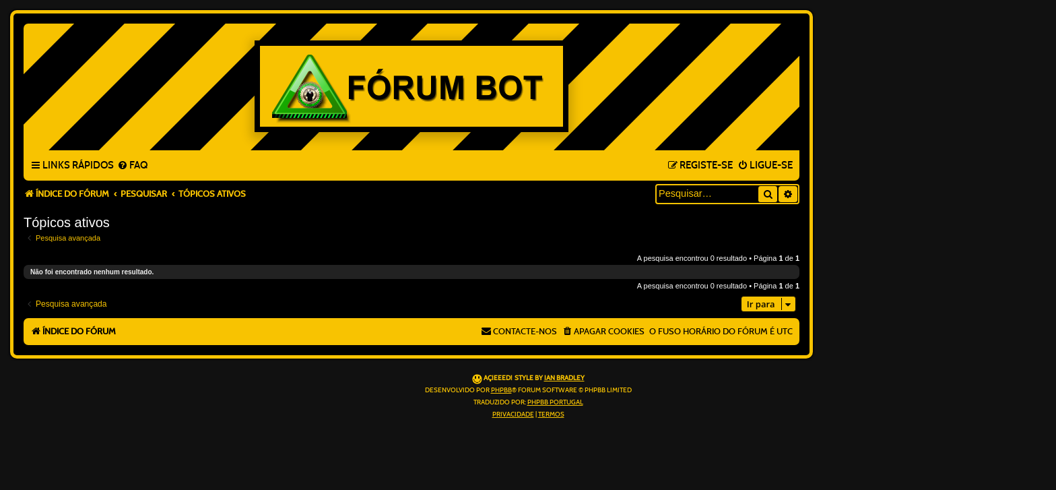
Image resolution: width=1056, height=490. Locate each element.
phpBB (501, 390)
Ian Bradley (564, 378)
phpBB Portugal (555, 402)
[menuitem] (132, 165)
